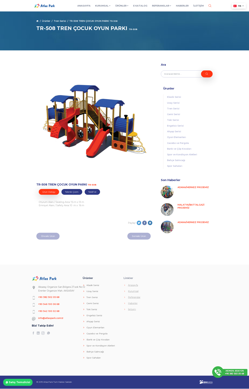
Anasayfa (83, 7)
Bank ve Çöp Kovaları (179, 150)
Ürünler (122, 7)
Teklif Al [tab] (94, 191)
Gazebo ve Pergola (178, 144)
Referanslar (161, 7)
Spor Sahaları (175, 167)
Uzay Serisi (173, 103)
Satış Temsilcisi (18, 382)
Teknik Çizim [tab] (73, 191)
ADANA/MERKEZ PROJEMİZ (193, 189)
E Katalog (140, 7)
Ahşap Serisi (174, 132)
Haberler (182, 7)
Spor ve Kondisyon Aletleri (182, 156)
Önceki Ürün (48, 236)
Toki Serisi (173, 120)
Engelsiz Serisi (175, 126)
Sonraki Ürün (138, 236)
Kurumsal (103, 7)
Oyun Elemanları (176, 138)
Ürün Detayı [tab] (49, 191)
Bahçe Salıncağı (176, 161)
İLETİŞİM (198, 7)
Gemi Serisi (173, 114)
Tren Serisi (60, 21)
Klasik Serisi (174, 97)
